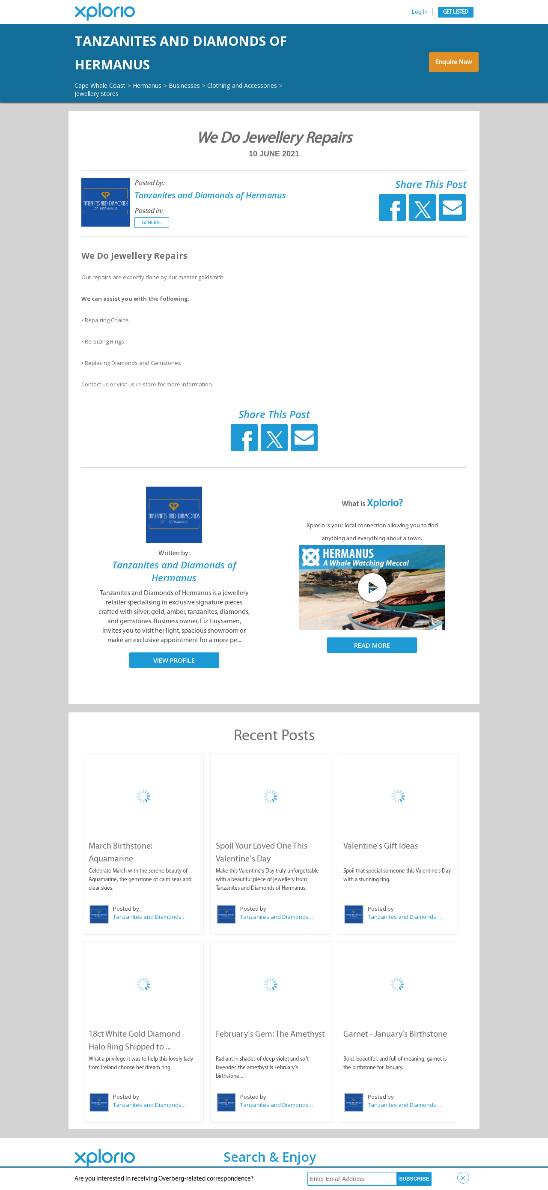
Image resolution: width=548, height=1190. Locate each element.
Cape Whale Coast (103, 85)
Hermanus (157, 85)
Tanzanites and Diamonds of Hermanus (188, 52)
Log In (420, 11)
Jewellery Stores (105, 93)
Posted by (126, 908)
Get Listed (455, 12)
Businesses (199, 85)
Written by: (174, 553)
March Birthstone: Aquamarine (143, 845)
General (152, 223)
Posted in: (148, 211)
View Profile (174, 660)
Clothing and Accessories (265, 85)
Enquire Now (451, 65)
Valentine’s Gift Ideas (380, 845)
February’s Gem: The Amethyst (269, 1033)
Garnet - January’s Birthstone (395, 1033)
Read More (372, 645)
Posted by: (149, 183)
